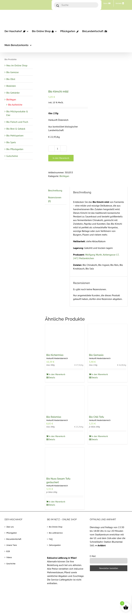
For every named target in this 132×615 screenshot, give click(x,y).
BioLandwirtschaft (13, 539)
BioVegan (64, 176)
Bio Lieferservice (56, 533)
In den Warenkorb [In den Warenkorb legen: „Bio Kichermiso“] (57, 374)
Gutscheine (12, 155)
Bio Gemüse (12, 72)
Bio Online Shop (55, 527)
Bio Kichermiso (54, 355)
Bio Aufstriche (15, 104)
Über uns (10, 527)
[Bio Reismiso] (65, 399)
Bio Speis (11, 142)
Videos (9, 557)
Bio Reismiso (53, 416)
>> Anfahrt (100, 545)
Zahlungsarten (55, 545)
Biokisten (11, 85)
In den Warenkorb (61, 158)
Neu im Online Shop (16, 65)
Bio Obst (10, 79)
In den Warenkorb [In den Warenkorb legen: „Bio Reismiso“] (57, 436)
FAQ (51, 539)
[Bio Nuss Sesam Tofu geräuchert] (65, 461)
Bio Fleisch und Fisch (17, 121)
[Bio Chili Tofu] (107, 399)
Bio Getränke (13, 92)
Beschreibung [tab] (55, 190)
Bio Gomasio (96, 355)
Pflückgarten (11, 533)
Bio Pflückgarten (14, 149)
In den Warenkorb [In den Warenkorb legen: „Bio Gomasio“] (99, 374)
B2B (8, 551)
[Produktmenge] (57, 149)
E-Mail (93, 556)
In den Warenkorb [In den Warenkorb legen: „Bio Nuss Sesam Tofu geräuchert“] (57, 501)
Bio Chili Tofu (96, 416)
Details (52, 377)
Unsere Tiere (11, 545)
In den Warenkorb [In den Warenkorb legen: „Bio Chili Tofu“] (99, 436)
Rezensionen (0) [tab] (54, 199)
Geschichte (10, 563)
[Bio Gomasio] (107, 337)
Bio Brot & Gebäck (15, 128)
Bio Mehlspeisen (14, 135)
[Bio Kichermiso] (65, 337)
